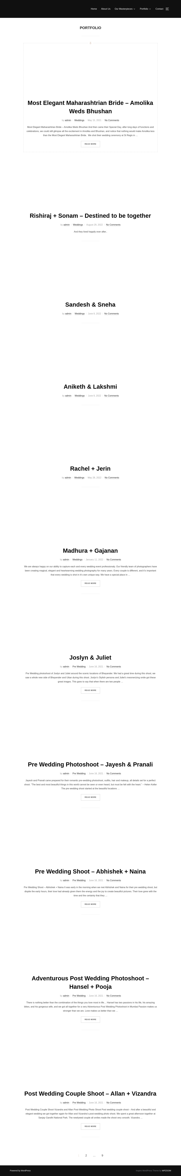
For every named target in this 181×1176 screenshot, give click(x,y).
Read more (92, 143)
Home (94, 9)
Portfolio (145, 9)
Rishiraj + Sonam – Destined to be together (90, 215)
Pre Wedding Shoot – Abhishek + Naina (90, 871)
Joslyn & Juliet (90, 657)
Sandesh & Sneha (90, 304)
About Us (105, 9)
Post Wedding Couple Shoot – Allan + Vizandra (90, 1093)
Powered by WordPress (20, 1170)
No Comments (112, 120)
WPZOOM (166, 1170)
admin (68, 120)
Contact (159, 9)
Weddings (79, 120)
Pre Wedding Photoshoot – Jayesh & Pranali (90, 764)
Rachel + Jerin (90, 468)
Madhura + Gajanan (90, 550)
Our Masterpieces (125, 9)
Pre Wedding (79, 666)
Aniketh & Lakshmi (90, 386)
